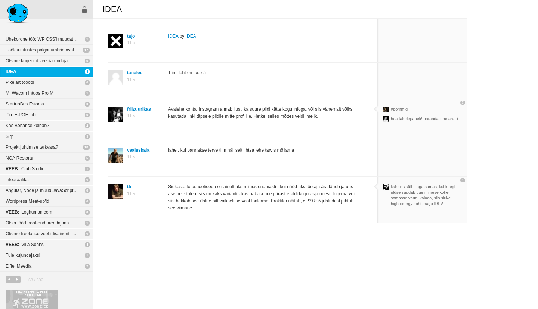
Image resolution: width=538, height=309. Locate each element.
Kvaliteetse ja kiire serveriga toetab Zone (32, 299)
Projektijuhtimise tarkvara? (32, 147)
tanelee (134, 72)
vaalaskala (138, 150)
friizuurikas (139, 109)
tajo (131, 36)
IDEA (11, 71)
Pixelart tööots (20, 82)
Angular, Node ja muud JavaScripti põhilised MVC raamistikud (49, 190)
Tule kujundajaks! (23, 255)
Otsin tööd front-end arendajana (37, 223)
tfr (129, 186)
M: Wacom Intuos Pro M (29, 93)
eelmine (9, 279)
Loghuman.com (29, 212)
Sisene (84, 9)
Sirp (9, 136)
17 (86, 50)
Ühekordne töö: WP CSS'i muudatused (44, 39)
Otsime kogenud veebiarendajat (37, 60)
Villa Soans (25, 244)
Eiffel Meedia (18, 266)
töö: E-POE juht (21, 114)
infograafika (17, 179)
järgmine (17, 279)
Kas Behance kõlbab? (27, 125)
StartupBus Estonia (25, 104)
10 (86, 147)
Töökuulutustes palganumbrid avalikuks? (46, 50)
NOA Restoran (20, 158)
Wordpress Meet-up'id (27, 201)
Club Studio (25, 168)
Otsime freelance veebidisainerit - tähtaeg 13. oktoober (49, 233)
